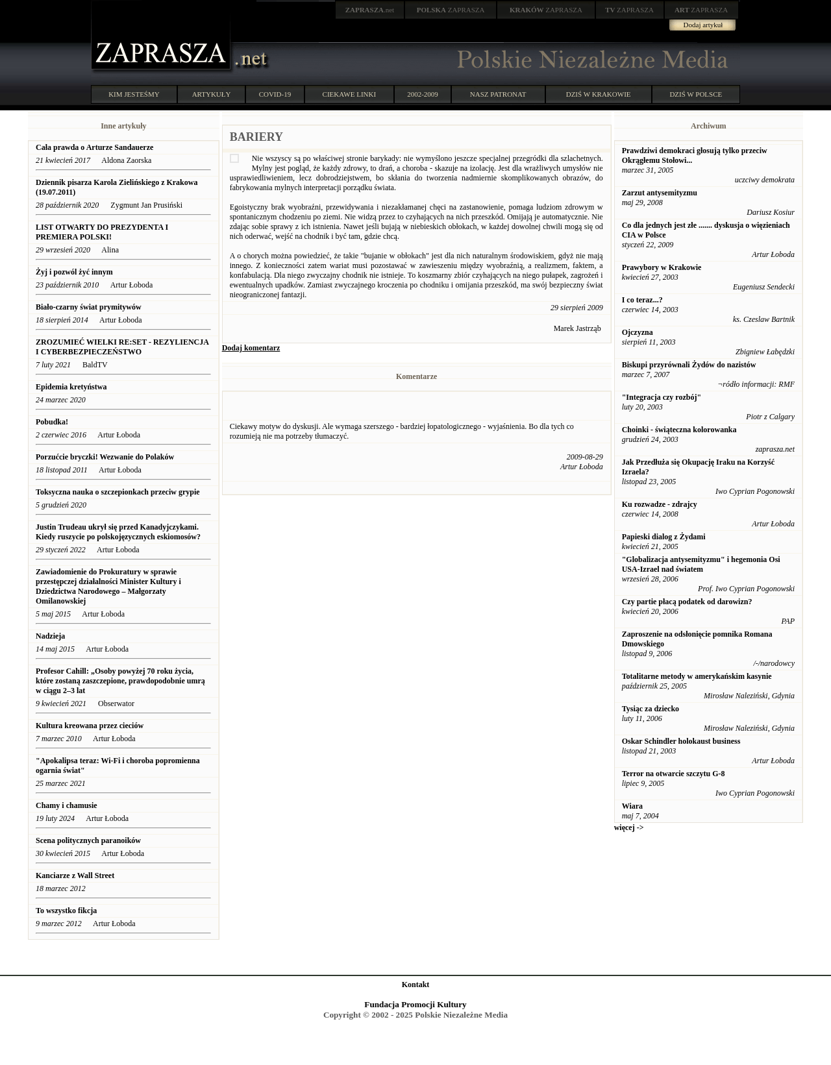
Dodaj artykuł (703, 25)
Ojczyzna (637, 332)
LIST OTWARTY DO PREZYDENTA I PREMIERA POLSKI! (102, 232)
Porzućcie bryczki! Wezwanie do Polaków (105, 456)
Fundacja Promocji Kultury (415, 1004)
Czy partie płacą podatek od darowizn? (687, 601)
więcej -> (629, 827)
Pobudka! (52, 421)
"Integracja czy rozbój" (661, 397)
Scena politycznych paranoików (88, 840)
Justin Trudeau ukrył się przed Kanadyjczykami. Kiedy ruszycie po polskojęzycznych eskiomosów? (118, 531)
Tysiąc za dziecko (650, 708)
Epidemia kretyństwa (71, 386)
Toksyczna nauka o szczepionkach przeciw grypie (118, 491)
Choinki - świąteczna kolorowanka (679, 429)
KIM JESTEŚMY (134, 94)
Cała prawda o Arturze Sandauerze (94, 147)
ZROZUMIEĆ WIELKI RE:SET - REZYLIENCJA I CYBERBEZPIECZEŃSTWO (122, 346)
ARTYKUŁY (211, 94)
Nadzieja (50, 636)
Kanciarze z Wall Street (75, 875)
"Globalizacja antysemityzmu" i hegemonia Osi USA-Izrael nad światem (701, 564)
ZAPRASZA (451, 10)
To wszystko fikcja (66, 910)
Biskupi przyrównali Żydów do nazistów (689, 364)
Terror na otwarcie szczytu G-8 (673, 773)
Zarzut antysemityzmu (659, 192)
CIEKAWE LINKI (350, 94)
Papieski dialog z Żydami (664, 536)
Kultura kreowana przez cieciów (89, 725)
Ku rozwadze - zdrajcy (659, 504)
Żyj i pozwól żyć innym (74, 271)
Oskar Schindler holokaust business (681, 741)
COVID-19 (275, 94)
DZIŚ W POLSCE (695, 94)
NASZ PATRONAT (498, 94)
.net (370, 10)
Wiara (632, 806)
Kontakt (416, 984)
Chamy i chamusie (66, 805)
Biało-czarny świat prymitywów (89, 307)
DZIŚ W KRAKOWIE (598, 94)
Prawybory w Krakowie (662, 267)
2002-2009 (422, 94)
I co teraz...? (642, 299)
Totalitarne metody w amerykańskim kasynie (697, 676)
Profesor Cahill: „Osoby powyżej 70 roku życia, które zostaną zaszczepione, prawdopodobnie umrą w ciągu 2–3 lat (120, 681)
